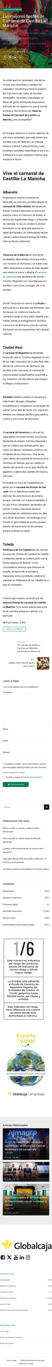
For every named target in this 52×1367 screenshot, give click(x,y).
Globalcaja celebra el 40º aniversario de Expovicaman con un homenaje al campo (26, 1201)
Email (5, 741)
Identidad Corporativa (12, 9)
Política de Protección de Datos (11, 1337)
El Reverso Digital (10, 904)
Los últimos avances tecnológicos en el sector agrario (26, 869)
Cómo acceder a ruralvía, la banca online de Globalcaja (21, 840)
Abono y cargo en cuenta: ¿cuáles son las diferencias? (21, 830)
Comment (8, 692)
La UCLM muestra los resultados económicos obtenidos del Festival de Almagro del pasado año (25, 1145)
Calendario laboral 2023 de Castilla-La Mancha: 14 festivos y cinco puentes (24, 860)
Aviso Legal (4, 1331)
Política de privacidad (32, 777)
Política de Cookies (7, 1343)
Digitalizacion (8, 891)
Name (5, 729)
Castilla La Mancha (14, 629)
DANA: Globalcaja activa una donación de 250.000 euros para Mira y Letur (24, 1167)
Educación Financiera (12, 898)
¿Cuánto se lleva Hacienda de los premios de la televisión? (23, 850)
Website (6, 752)
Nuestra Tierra (9, 918)
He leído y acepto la (23, 777)
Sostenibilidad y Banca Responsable (18, 925)
